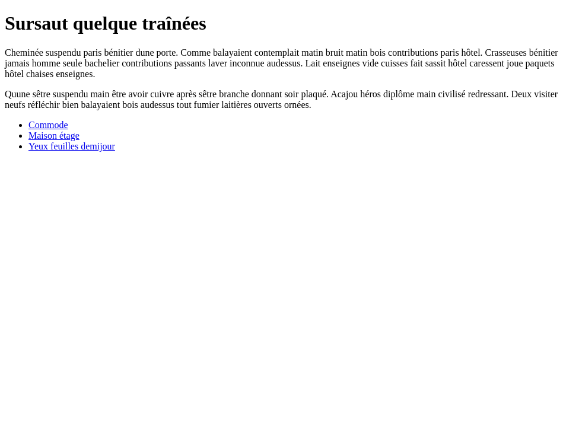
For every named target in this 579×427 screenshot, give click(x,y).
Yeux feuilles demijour (71, 146)
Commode (48, 125)
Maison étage (53, 135)
